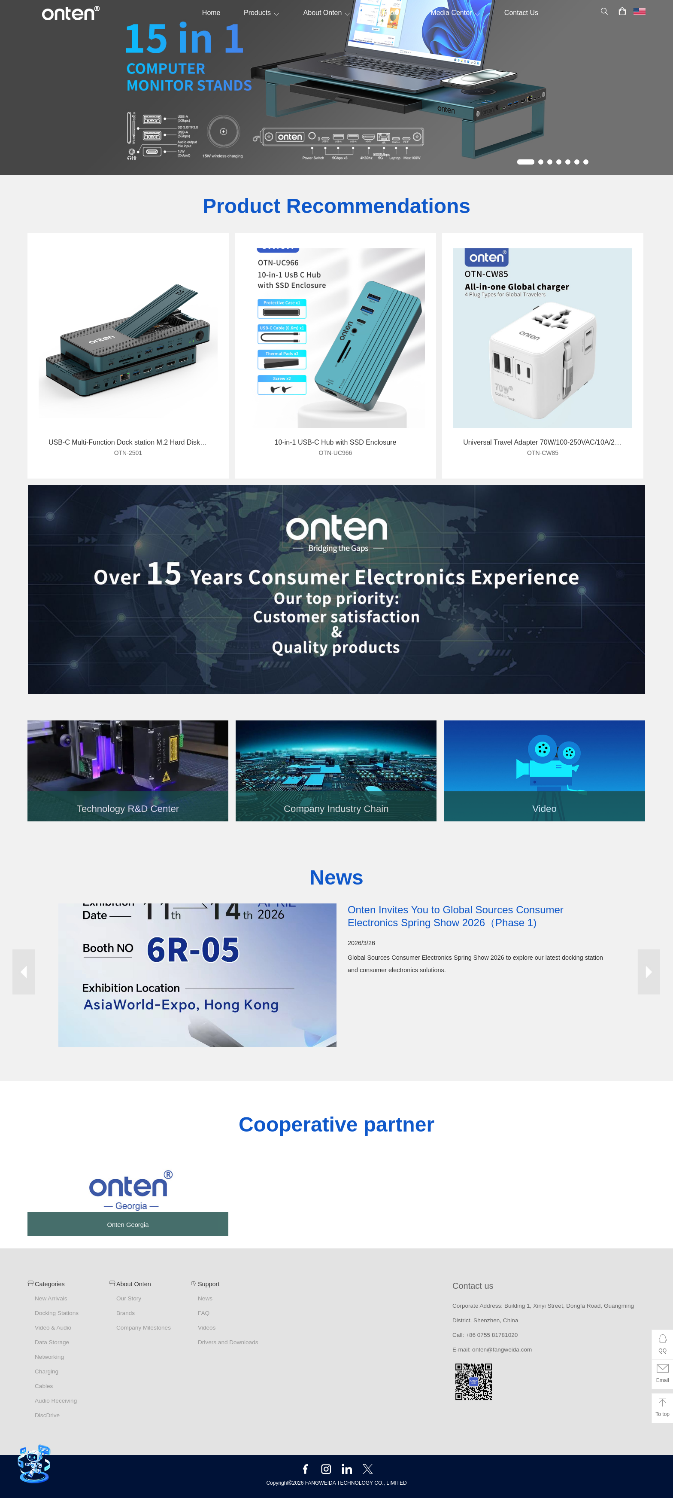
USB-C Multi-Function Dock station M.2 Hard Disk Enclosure (141, 442)
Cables (44, 1386)
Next (649, 972)
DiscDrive (47, 1415)
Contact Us (521, 12)
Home (211, 12)
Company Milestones (143, 1327)
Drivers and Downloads (228, 1342)
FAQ (203, 1313)
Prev (23, 972)
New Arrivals (51, 1298)
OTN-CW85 (542, 452)
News (205, 1298)
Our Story (128, 1298)
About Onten (327, 12)
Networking (49, 1357)
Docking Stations (57, 1313)
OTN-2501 (128, 452)
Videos (206, 1327)
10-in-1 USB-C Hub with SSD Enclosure (336, 442)
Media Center (455, 12)
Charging (46, 1371)
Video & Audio (53, 1327)
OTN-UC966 (335, 452)
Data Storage (52, 1342)
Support (390, 12)
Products (262, 12)
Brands (125, 1313)
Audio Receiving (56, 1400)
